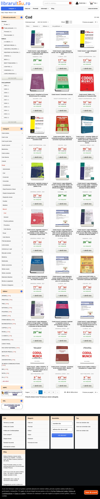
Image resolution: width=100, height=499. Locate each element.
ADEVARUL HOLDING (11, 49)
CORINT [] (6, 315)
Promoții (30, 426)
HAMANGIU (36, 56)
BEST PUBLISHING (36, 373)
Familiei (5, 201)
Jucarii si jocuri (6, 145)
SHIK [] (5, 355)
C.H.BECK (60, 56)
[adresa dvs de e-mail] (62, 429)
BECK (7, 59)
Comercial (5, 177)
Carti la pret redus (7, 141)
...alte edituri (5, 381)
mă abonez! (62, 435)
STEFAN (7, 56)
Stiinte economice (7, 265)
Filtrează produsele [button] (9, 17)
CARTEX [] (6, 327)
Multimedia (5, 261)
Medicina (4, 257)
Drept (3, 165)
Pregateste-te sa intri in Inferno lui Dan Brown (13, 485)
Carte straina (5, 133)
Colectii (4, 161)
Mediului (5, 205)
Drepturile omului (7, 197)
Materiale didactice (7, 277)
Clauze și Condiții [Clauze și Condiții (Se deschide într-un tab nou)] (20, 493)
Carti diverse (5, 157)
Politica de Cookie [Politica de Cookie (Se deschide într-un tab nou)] (62, 491)
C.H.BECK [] (7, 335)
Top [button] (77, 418)
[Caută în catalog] (70, 3)
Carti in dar (5, 137)
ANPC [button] (5, 387)
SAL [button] (4, 401)
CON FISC (60, 145)
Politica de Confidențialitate (11, 430)
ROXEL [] (6, 331)
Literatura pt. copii (7, 249)
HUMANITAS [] (7, 339)
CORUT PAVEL (6, 343)
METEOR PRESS (10, 45)
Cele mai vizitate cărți (82, 430)
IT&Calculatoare (6, 241)
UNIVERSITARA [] (8, 360)
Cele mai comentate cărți (83, 426)
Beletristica (5, 149)
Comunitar (6, 181)
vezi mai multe (12, 78)
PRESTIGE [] (7, 299)
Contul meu (80, 3)
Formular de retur (33, 442)
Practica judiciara (8, 221)
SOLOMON (35, 98)
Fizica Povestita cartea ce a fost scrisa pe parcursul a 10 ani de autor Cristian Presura (14, 466)
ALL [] (5, 377)
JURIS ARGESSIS (10, 73)
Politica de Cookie (9, 426)
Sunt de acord (91, 492)
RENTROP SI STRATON (12, 52)
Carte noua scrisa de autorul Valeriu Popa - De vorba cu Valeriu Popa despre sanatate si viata (14, 473)
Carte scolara (5, 153)
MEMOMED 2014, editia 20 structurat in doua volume (11, 479)
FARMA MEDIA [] (8, 319)
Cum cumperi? (8, 434)
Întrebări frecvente (9, 442)
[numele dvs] (62, 424)
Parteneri (30, 438)
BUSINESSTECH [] (9, 323)
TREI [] (5, 303)
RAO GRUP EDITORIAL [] (11, 347)
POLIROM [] (7, 311)
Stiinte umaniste (6, 273)
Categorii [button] (6, 129)
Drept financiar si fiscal (9, 189)
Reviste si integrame (7, 285)
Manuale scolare (6, 253)
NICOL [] (5, 373)
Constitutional (6, 185)
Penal (4, 233)
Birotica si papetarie (7, 281)
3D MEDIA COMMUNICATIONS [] (11, 364)
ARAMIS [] (6, 295)
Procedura (7, 225)
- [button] (21, 17)
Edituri (29, 430)
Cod (5, 213)
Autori (29, 434)
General (6, 217)
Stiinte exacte (5, 269)
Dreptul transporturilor (9, 193)
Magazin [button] (30, 418)
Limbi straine (5, 245)
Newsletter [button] (55, 418)
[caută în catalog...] (55, 3)
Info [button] (4, 418)
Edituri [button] (5, 291)
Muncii (5, 209)
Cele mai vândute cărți (82, 422)
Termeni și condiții (9, 422)
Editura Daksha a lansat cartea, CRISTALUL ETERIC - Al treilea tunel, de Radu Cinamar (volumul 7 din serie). (13, 458)
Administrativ (6, 169)
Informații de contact (9, 446)
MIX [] (5, 369)
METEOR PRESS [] (9, 351)
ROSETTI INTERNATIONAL (85, 56)
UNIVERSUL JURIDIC (85, 145)
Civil (4, 173)
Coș (93, 3)
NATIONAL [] (7, 307)
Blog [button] (5, 452)
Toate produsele (10, 28)
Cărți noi (30, 422)
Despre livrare (7, 438)
